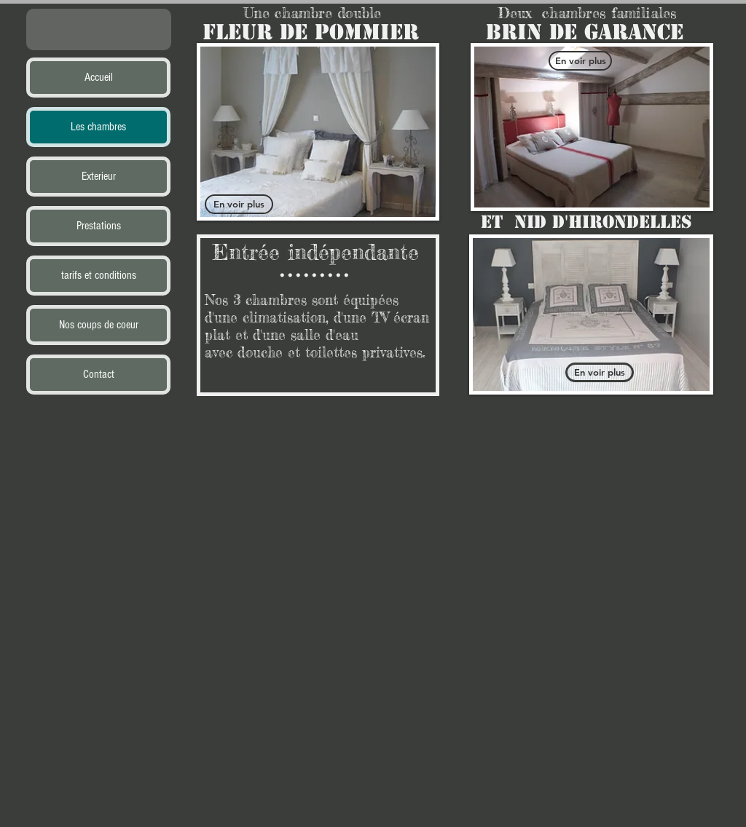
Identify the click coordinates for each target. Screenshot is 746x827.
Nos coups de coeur (98, 324)
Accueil (99, 77)
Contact (98, 374)
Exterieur (99, 176)
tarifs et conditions (98, 275)
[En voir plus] (239, 204)
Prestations (98, 225)
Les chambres (98, 126)
